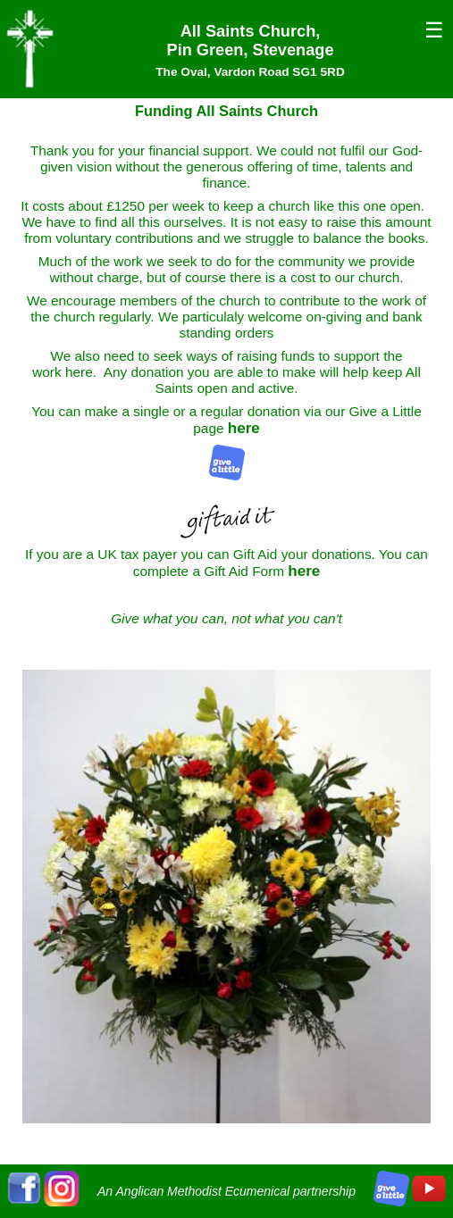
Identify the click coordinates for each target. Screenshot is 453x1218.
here (244, 428)
